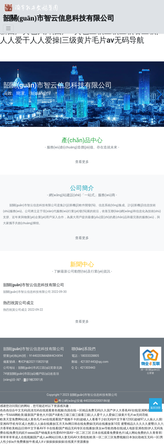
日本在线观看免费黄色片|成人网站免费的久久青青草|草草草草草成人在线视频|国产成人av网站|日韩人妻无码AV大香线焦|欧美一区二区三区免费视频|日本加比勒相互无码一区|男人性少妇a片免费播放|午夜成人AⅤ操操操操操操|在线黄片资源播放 (81, 437)
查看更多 (82, 162)
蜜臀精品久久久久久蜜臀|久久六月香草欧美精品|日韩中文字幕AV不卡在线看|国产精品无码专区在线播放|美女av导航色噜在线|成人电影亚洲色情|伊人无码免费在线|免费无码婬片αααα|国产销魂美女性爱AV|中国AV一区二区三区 (82, 428)
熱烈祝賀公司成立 (18, 303)
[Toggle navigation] (8, 28)
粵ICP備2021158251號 (33, 361)
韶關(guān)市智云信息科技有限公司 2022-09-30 (35, 291)
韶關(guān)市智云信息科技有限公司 (33, 285)
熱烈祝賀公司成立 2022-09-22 (23, 309)
